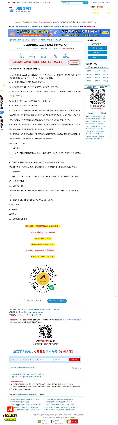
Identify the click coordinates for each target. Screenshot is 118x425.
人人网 (31, 367)
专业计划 (51, 18)
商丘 (32, 26)
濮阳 (52, 26)
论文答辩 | (88, 22)
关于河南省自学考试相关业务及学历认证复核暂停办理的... (62, 407)
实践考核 (105, 77)
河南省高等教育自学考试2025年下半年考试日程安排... (25, 410)
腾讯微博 (26, 367)
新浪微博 (21, 367)
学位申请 (93, 22)
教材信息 (89, 18)
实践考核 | (75, 22)
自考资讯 (32, 18)
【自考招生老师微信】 (66, 48)
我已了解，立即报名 (33, 301)
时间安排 (97, 71)
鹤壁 (63, 26)
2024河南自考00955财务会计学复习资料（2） (42, 40)
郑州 (17, 26)
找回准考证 (83, 26)
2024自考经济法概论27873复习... (95, 139)
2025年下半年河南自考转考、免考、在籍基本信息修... (60, 404)
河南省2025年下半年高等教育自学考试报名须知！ (24, 407)
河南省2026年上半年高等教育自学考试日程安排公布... (25, 399)
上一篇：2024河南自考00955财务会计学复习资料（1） (27, 374)
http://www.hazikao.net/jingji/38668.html (30, 315)
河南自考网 (20, 40)
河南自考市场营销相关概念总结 (95, 136)
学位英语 (76, 26)
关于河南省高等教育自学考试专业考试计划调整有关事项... (26, 404)
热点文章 (91, 113)
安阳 (66, 26)
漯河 (45, 26)
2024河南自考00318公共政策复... (95, 131)
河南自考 (16, 69)
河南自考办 (99, 18)
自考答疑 (70, 18)
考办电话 (89, 74)
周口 (29, 26)
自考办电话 (95, 2)
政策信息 (23, 18)
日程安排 (42, 18)
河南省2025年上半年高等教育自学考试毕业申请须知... (60, 410)
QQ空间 (16, 367)
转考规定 (105, 81)
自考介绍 (89, 71)
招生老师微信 (91, 87)
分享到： (11, 367)
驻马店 (21, 26)
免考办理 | (63, 22)
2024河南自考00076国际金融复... (95, 123)
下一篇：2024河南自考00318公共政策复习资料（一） (26, 377)
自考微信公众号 (91, 26)
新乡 (59, 26)
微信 (34, 367)
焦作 (56, 26)
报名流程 (105, 71)
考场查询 (105, 74)
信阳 (25, 26)
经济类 (27, 40)
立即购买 (74, 62)
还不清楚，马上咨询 (57, 301)
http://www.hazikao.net (35, 312)
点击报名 (100, 7)
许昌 (48, 26)
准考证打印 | (56, 22)
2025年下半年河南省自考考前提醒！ (20, 402)
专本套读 (60, 18)
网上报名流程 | (34, 22)
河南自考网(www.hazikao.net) (24, 2)
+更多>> (71, 26)
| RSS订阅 (107, 2)
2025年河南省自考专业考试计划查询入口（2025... (59, 402)
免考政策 (97, 81)
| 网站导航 (102, 2)
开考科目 (89, 77)
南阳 (36, 26)
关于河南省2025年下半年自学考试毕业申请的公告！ (60, 399)
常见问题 (103, 113)
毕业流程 (89, 81)
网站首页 (13, 18)
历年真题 (79, 18)
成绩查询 (97, 74)
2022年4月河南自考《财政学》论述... (96, 116)
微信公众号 (104, 87)
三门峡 (40, 26)
